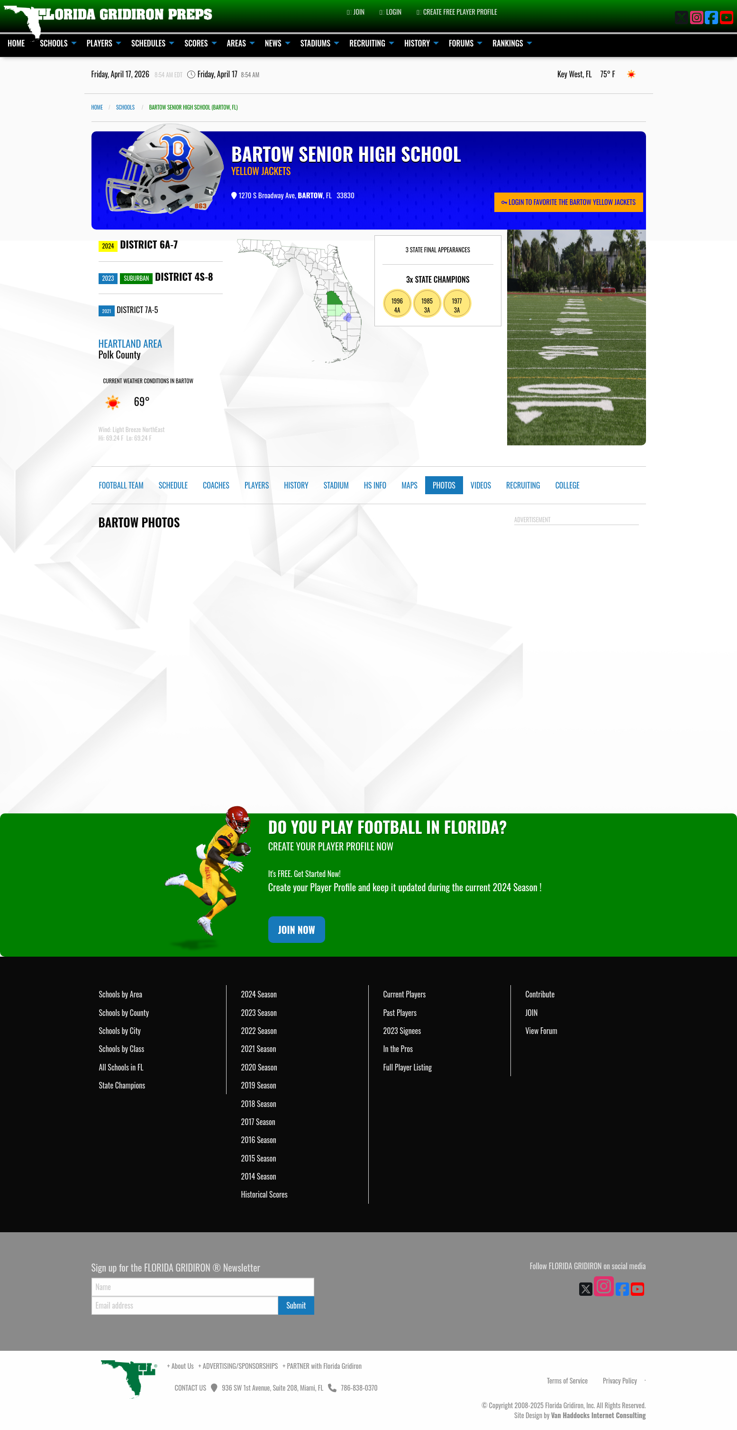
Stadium (336, 485)
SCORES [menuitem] (196, 43)
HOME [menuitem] (16, 43)
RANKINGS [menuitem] (507, 43)
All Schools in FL (121, 1067)
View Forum (541, 1030)
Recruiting (523, 485)
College (567, 485)
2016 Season (258, 1139)
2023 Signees (402, 1030)
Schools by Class (122, 1048)
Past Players (400, 1012)
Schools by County (124, 1012)
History (296, 485)
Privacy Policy (620, 1380)
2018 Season (258, 1103)
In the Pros (398, 1048)
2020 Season (259, 1067)
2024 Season (259, 994)
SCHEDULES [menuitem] (148, 43)
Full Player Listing (407, 1067)
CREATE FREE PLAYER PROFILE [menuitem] (457, 12)
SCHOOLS (125, 107)
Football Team (121, 485)
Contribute (540, 994)
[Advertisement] (576, 671)
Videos (481, 485)
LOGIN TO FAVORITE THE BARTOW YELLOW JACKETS (568, 202)
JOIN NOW (296, 930)
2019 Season (258, 1085)
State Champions (122, 1085)
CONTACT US (189, 1388)
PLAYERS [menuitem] (99, 43)
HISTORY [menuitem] (417, 43)
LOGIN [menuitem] (390, 12)
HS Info (375, 485)
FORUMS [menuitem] (461, 43)
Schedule (173, 485)
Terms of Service (567, 1380)
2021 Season (258, 1048)
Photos (444, 485)
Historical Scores (264, 1194)
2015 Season (258, 1158)
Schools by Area (121, 994)
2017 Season (258, 1121)
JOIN (532, 1012)
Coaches (216, 485)
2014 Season (258, 1176)
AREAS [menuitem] (236, 43)
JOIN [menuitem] (355, 12)
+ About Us (180, 1366)
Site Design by (580, 1415)
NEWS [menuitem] (273, 43)
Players (257, 485)
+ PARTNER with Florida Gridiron (322, 1366)
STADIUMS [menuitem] (315, 43)
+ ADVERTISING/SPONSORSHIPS (238, 1366)
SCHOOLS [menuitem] (54, 43)
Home (97, 107)
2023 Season (259, 1012)
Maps (409, 485)
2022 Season (259, 1030)
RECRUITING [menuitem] (367, 43)
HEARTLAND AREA (130, 343)
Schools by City (120, 1030)
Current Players (404, 994)
